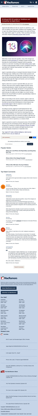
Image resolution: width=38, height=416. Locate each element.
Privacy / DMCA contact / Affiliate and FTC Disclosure (11, 409)
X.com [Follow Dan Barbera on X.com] (5, 323)
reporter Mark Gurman (21, 34)
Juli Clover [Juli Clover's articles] (3, 305)
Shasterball (8, 195)
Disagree (17, 181)
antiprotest (8, 174)
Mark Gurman (28, 132)
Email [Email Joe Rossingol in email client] (20, 307)
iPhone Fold (15, 6)
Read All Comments (19, 267)
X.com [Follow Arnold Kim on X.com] (5, 302)
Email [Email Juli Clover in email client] (2, 307)
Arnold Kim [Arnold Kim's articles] (3, 299)
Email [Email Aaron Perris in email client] (20, 329)
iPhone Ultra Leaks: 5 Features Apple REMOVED (17, 359)
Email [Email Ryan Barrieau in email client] (20, 323)
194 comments (6, 137)
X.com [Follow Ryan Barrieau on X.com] (23, 323)
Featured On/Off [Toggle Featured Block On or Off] (4, 413)
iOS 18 (12, 133)
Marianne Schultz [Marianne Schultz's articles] (22, 315)
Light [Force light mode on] (28, 413)
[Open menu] (2, 2)
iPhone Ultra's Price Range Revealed (15, 158)
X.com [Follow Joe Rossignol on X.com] (23, 307)
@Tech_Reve (28, 63)
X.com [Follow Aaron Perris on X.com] (23, 329)
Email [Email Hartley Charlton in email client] (2, 318)
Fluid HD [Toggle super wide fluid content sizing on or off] (21, 413)
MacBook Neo (31, 6)
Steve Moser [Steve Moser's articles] (3, 326)
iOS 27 (22, 6)
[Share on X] (30, 137)
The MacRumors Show (11, 371)
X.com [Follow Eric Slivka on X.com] (23, 302)
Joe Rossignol (28, 153)
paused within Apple (7, 103)
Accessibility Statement (5, 411)
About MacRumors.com (8, 288)
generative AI (14, 60)
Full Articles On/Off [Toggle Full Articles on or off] (12, 413)
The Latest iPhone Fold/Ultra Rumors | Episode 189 (17, 403)
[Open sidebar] (36, 2)
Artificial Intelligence (19, 132)
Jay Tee (8, 217)
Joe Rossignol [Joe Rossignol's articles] (22, 305)
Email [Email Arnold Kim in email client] (2, 302)
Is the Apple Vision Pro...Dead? (13, 353)
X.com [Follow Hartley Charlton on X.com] (5, 318)
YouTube (5, 334)
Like (13, 181)
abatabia (8, 185)
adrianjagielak (9, 247)
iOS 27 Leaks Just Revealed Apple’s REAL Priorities (18, 339)
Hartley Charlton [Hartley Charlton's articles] (4, 315)
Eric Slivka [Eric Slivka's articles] (21, 299)
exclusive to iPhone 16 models (27, 125)
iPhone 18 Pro (5, 6)
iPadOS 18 (17, 133)
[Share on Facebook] (34, 137)
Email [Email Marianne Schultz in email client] (20, 318)
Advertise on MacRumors (9, 292)
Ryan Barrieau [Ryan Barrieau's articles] (22, 321)
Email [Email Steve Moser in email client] (2, 329)
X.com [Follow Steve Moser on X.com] (5, 329)
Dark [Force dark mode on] (30, 413)
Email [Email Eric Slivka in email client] (20, 302)
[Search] (33, 2)
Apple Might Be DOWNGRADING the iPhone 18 (17, 346)
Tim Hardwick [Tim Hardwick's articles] (22, 310)
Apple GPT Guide (9, 132)
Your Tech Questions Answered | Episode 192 (16, 383)
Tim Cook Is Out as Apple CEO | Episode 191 (16, 390)
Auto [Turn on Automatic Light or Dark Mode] (25, 413)
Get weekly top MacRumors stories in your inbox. (19, 141)
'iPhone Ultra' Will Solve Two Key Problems (17, 164)
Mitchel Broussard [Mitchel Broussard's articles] (4, 310)
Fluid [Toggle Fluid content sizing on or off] (18, 413)
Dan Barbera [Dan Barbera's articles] (3, 321)
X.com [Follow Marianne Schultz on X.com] (23, 318)
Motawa (8, 227)
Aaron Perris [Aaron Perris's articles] (21, 326)
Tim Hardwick (26, 24)
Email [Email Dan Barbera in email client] (2, 323)
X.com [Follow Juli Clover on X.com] (5, 307)
